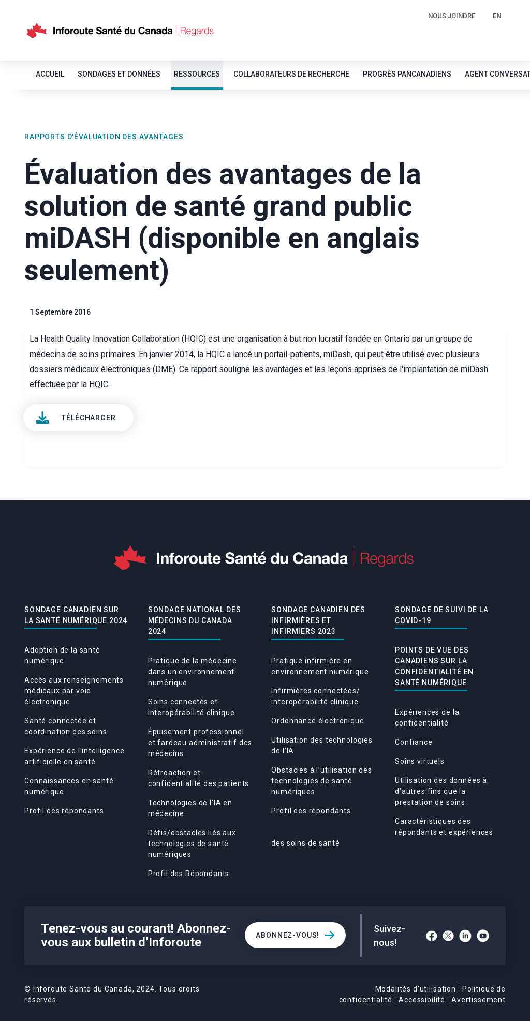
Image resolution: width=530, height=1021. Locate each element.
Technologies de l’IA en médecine (190, 808)
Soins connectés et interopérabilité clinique (191, 707)
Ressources (197, 74)
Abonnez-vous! (287, 935)
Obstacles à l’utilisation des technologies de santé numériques (321, 781)
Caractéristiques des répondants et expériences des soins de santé (382, 832)
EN (497, 16)
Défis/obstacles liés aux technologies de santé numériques (192, 843)
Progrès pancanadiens (407, 74)
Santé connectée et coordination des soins (65, 726)
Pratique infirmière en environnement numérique (320, 666)
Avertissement (478, 1000)
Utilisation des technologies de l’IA (322, 745)
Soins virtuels (420, 761)
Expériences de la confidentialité (427, 717)
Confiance (414, 742)
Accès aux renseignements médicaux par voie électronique (74, 691)
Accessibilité (422, 1000)
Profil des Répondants (189, 873)
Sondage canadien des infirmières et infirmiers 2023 (318, 620)
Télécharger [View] (88, 417)
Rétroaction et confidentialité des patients (198, 778)
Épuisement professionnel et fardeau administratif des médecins (200, 743)
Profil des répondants (64, 811)
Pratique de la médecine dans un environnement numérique (192, 672)
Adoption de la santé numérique (62, 655)
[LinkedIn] (465, 935)
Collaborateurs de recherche (291, 74)
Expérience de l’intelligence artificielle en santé (74, 756)
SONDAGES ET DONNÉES (119, 74)
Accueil (50, 74)
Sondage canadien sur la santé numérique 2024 (75, 615)
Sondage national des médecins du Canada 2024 (194, 620)
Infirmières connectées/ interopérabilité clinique (315, 696)
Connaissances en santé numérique (68, 786)
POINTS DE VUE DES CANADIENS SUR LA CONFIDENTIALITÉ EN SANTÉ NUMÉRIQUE (434, 666)
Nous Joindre (451, 16)
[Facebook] (431, 936)
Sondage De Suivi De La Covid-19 (441, 615)
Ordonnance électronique (317, 721)
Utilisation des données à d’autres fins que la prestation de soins (441, 791)
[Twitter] (448, 936)
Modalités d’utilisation (415, 989)
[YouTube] (483, 935)
